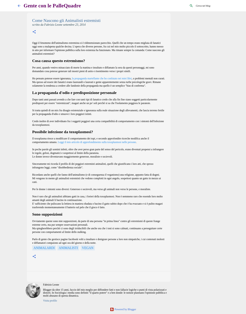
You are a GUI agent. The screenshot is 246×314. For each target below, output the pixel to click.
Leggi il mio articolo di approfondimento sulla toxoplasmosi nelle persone (97, 142)
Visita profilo (50, 300)
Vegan (88, 248)
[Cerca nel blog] (212, 6)
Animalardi (44, 248)
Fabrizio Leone (51, 284)
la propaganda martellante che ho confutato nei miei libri (102, 78)
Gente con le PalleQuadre (52, 6)
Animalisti (68, 248)
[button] (34, 32)
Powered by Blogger (123, 309)
